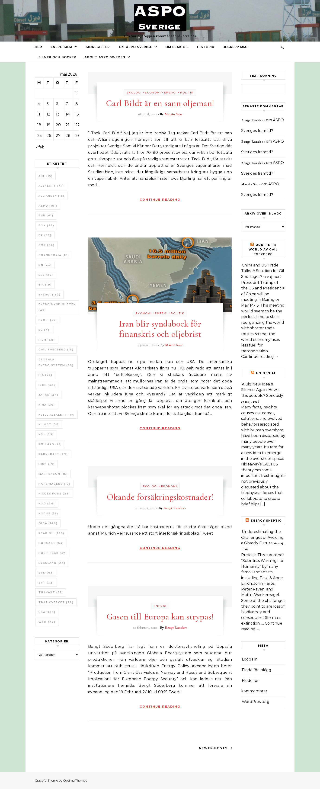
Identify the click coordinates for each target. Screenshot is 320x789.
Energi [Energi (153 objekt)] (49, 294)
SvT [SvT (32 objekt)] (46, 582)
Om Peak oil (177, 47)
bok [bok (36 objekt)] (46, 225)
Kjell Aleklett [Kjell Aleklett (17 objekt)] (56, 414)
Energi (170, 92)
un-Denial (266, 373)
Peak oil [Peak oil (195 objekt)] (51, 533)
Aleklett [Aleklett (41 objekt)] (51, 185)
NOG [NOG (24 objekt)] (46, 503)
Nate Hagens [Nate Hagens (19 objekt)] (54, 483)
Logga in (250, 659)
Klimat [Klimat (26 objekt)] (49, 424)
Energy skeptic (266, 520)
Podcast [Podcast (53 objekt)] (51, 543)
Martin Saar (173, 114)
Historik (205, 47)
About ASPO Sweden (104, 57)
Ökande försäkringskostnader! (160, 497)
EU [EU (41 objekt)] (44, 329)
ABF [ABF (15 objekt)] (45, 176)
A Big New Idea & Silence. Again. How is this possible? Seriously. (262, 390)
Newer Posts (216, 748)
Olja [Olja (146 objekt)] (48, 523)
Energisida (62, 47)
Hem (38, 47)
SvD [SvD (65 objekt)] (46, 572)
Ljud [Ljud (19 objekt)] (46, 464)
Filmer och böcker (57, 57)
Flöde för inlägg (256, 670)
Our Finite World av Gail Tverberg (263, 249)
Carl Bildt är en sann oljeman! (160, 103)
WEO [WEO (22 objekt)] (46, 622)
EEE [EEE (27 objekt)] (45, 274)
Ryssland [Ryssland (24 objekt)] (51, 562)
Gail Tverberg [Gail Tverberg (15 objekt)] (56, 349)
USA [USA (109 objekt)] (46, 612)
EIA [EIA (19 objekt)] (45, 284)
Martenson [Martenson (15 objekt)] (53, 473)
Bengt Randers (174, 508)
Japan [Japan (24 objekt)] (48, 394)
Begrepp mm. (235, 47)
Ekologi (134, 92)
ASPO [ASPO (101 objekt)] (47, 205)
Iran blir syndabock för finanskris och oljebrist (160, 328)
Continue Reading (160, 199)
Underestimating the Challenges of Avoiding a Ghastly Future (262, 537)
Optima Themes (75, 780)
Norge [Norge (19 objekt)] (48, 513)
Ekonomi (153, 92)
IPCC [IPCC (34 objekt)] (46, 385)
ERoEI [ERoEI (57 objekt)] (47, 320)
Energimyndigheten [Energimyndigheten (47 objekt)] (57, 307)
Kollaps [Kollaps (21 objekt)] (50, 444)
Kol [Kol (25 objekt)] (46, 434)
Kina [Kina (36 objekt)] (46, 404)
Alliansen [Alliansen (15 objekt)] (51, 195)
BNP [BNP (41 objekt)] (45, 215)
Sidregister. (98, 47)
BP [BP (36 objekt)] (44, 235)
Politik (187, 92)
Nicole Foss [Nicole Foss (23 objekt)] (54, 493)
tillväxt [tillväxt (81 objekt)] (50, 592)
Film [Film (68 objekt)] (46, 339)
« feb (40, 147)
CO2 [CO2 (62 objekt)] (46, 245)
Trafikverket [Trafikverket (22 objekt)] (56, 602)
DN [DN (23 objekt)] (45, 264)
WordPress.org (255, 701)
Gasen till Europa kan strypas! (160, 616)
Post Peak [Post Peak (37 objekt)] (52, 553)
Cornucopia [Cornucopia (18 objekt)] (53, 255)
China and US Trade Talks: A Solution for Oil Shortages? (262, 271)
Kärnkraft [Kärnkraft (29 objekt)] (53, 454)
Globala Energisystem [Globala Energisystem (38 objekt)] (56, 362)
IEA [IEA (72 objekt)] (45, 375)
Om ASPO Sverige (135, 47)
